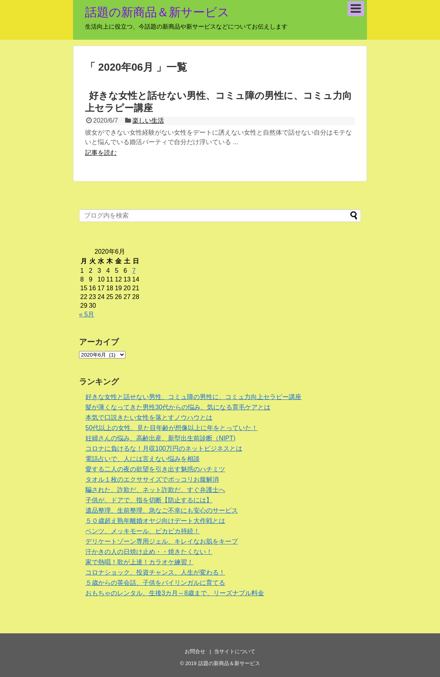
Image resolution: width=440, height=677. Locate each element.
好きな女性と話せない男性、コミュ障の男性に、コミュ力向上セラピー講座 (193, 396)
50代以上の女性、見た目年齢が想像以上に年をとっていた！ (171, 427)
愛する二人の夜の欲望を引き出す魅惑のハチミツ (155, 469)
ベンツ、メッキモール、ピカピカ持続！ (142, 531)
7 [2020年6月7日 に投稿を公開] (134, 270)
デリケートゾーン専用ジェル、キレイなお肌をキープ (161, 541)
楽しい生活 (148, 120)
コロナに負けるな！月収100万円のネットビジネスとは (163, 448)
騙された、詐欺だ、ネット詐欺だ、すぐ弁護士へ (155, 489)
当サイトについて (234, 651)
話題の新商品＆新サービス (157, 12)
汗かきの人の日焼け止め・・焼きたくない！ (148, 551)
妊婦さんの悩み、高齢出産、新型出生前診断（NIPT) (160, 438)
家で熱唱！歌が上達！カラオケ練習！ (139, 562)
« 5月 (86, 314)
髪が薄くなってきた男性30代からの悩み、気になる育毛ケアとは (177, 407)
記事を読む (101, 152)
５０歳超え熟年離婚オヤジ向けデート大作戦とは (155, 520)
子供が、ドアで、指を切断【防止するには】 (148, 500)
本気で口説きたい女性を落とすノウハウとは (148, 417)
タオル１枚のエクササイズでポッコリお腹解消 (152, 479)
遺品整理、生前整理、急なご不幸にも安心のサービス (161, 510)
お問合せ (195, 651)
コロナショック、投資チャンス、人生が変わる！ (155, 572)
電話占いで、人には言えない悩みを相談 (142, 458)
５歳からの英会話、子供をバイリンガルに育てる (155, 582)
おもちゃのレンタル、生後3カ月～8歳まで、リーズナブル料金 (174, 593)
